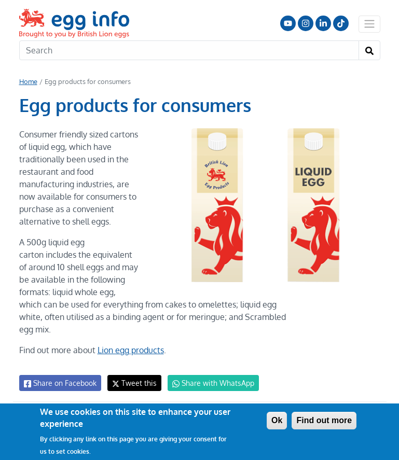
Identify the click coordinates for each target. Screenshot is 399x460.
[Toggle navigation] (369, 24)
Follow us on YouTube (288, 23)
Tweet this (132, 383)
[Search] (189, 50)
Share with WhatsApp (208, 383)
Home (28, 81)
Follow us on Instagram (305, 23)
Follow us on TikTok (341, 23)
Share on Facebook (59, 383)
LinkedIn (323, 23)
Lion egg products (130, 350)
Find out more (324, 420)
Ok (276, 420)
